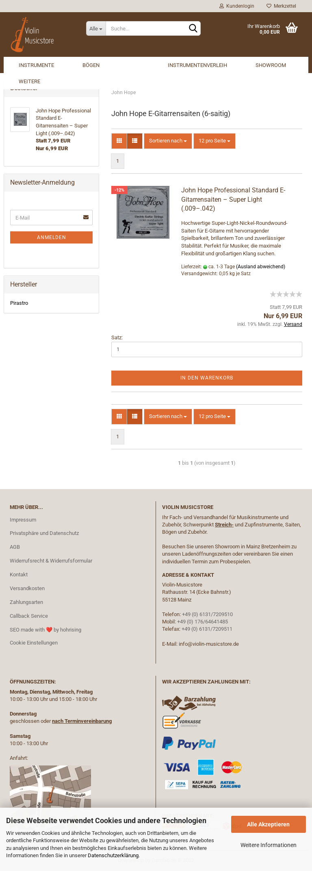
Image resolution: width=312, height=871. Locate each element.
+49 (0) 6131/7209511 (207, 629)
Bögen (91, 65)
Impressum (23, 520)
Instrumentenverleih (197, 65)
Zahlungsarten (26, 602)
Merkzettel (281, 6)
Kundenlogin (236, 6)
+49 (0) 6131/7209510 (207, 614)
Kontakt (19, 574)
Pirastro (19, 303)
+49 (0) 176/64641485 (202, 622)
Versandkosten (27, 588)
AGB (15, 547)
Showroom (271, 65)
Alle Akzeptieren (268, 824)
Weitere (29, 81)
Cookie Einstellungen (34, 643)
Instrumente (36, 65)
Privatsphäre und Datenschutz (44, 533)
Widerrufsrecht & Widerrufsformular (51, 561)
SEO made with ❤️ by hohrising (45, 630)
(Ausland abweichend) (260, 266)
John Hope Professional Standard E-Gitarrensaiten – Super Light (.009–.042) (233, 199)
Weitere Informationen (268, 845)
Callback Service (29, 616)
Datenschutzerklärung (113, 855)
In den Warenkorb (206, 378)
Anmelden (51, 237)
